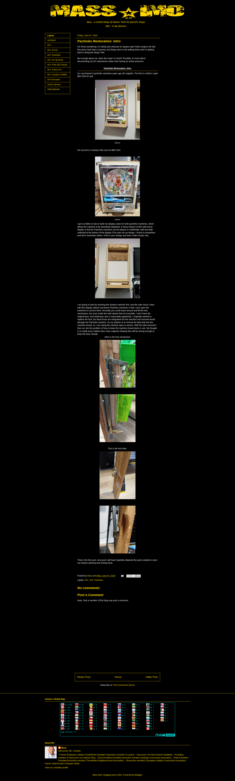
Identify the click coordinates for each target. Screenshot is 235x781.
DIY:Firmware (53, 79)
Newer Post (83, 677)
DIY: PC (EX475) (55, 60)
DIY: (87, 580)
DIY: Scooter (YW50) (57, 74)
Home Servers (54, 84)
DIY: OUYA (52, 50)
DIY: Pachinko (96, 580)
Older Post (152, 677)
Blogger (138, 775)
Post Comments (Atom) (124, 685)
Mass (64, 748)
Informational (53, 89)
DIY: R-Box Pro (54, 69)
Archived (51, 40)
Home (118, 677)
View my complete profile (56, 767)
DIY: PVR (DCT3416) (57, 65)
